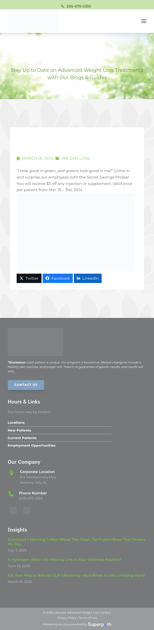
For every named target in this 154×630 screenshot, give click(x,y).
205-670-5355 (79, 6)
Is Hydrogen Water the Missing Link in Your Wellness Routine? (65, 560)
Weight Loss (76, 158)
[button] (143, 21)
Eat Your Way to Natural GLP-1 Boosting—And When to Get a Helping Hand (76, 575)
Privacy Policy (66, 618)
